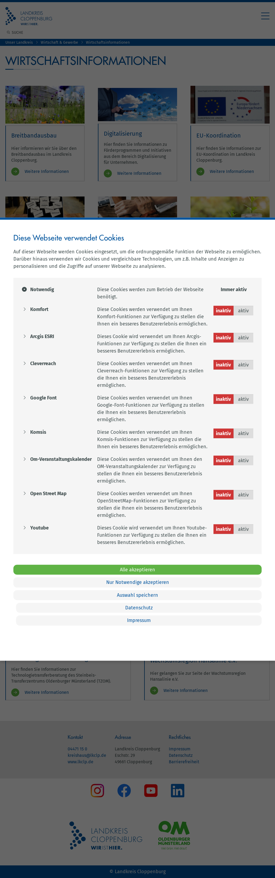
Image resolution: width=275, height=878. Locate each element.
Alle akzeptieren (137, 569)
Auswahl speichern (137, 595)
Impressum (139, 620)
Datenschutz (139, 608)
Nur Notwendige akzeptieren (137, 582)
